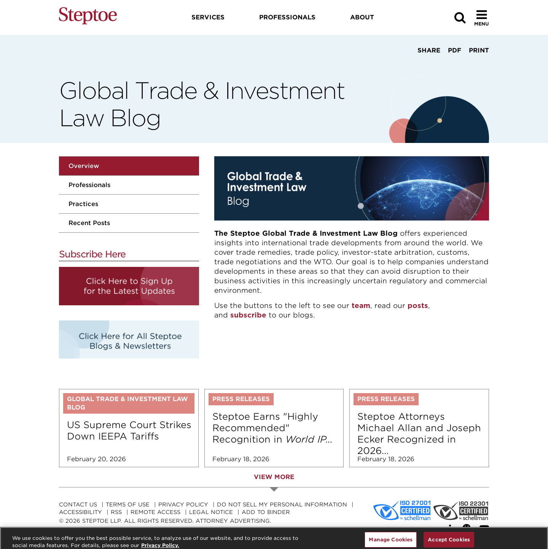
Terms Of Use (128, 504)
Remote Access (155, 512)
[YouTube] (484, 528)
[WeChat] (468, 528)
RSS (116, 512)
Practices (83, 204)
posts (418, 305)
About (362, 17)
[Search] (460, 18)
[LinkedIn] (453, 528)
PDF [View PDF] (454, 50)
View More (274, 477)
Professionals (89, 185)
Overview (83, 166)
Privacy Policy (183, 504)
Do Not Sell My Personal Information (282, 504)
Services (208, 17)
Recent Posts (89, 223)
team (361, 305)
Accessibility (80, 512)
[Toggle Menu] (481, 18)
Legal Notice (211, 512)
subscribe (248, 315)
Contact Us (78, 504)
